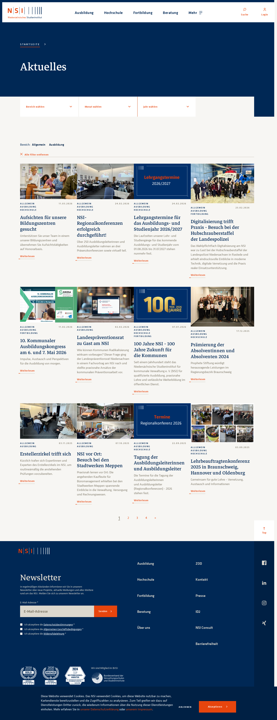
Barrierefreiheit (208, 644)
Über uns (144, 628)
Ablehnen (185, 706)
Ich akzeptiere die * (49, 624)
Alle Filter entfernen (37, 154)
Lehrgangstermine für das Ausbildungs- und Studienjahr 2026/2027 (158, 223)
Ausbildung (56, 144)
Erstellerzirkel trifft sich (46, 454)
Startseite (30, 44)
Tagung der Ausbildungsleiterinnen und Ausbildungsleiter (158, 463)
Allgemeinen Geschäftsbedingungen (63, 629)
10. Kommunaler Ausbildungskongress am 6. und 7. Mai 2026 (43, 347)
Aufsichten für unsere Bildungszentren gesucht (43, 223)
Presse (201, 595)
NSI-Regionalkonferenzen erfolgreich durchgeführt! (100, 226)
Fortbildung (146, 595)
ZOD (199, 563)
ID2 (198, 611)
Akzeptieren (215, 706)
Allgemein (39, 144)
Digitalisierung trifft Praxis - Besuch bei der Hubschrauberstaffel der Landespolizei (214, 231)
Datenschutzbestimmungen (58, 624)
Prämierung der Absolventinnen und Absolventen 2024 (212, 352)
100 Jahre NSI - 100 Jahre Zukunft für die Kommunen (153, 350)
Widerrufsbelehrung (54, 633)
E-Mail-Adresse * (29, 602)
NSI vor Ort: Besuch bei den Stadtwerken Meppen (100, 460)
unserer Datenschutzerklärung (122, 705)
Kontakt (202, 579)
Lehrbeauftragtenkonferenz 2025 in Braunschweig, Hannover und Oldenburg (220, 468)
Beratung (144, 611)
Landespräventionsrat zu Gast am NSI (100, 341)
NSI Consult (205, 628)
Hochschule (146, 579)
